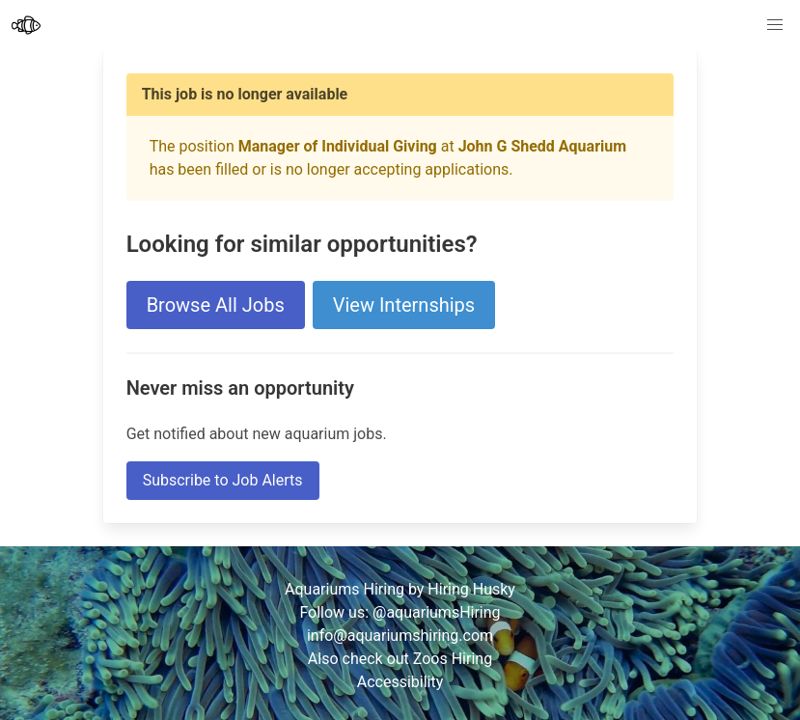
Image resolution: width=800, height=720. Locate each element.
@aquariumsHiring (436, 612)
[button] (775, 25)
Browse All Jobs (216, 305)
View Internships (404, 305)
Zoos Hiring (452, 659)
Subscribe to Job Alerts (223, 480)
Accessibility (400, 682)
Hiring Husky (471, 589)
